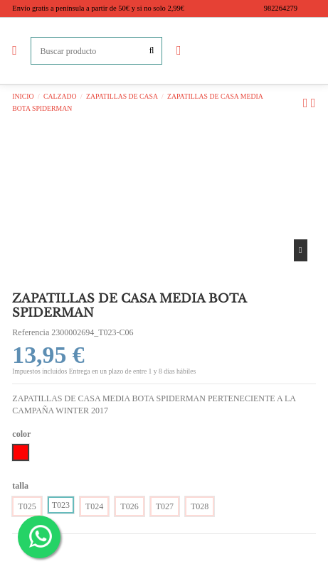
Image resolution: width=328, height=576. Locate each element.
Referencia (30, 332)
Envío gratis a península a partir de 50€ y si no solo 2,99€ (98, 8)
